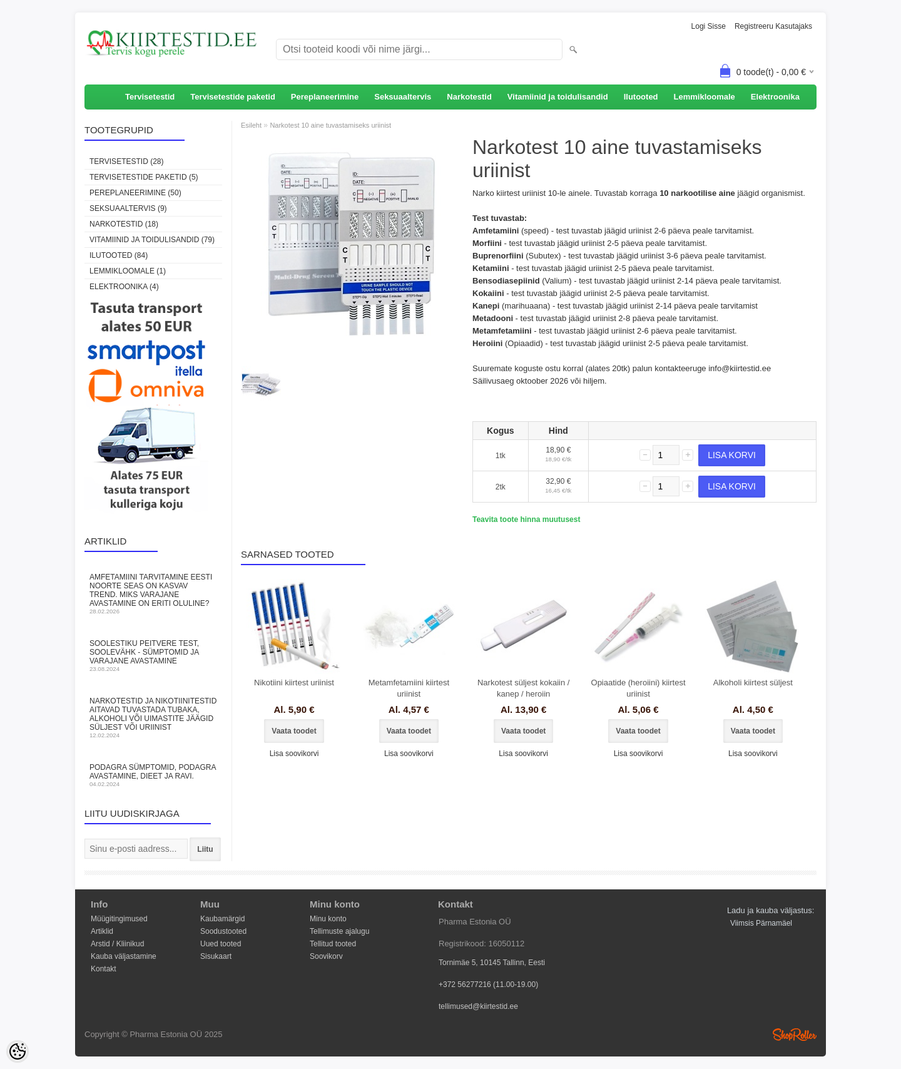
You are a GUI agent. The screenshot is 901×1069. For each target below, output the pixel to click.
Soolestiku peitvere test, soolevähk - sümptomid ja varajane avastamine (153, 655)
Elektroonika (775, 96)
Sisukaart (216, 956)
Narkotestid (469, 96)
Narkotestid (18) (123, 224)
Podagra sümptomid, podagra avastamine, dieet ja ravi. (153, 775)
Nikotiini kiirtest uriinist (294, 682)
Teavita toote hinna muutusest (526, 519)
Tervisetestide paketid (232, 96)
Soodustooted (223, 931)
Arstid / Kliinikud (117, 943)
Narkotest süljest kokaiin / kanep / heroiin (523, 688)
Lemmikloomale (704, 96)
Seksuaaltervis (402, 96)
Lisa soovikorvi (294, 753)
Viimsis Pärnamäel (761, 923)
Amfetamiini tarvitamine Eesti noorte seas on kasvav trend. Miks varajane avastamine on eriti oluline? (153, 594)
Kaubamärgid (222, 918)
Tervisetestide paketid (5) (143, 177)
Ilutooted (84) (118, 255)
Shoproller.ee (795, 1034)
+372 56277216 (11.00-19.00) (488, 984)
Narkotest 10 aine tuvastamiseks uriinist (330, 125)
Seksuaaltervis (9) (128, 208)
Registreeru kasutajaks (773, 26)
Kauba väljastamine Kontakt (123, 957)
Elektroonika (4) (124, 286)
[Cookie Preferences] (17, 1051)
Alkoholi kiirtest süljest (753, 682)
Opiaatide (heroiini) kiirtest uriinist (638, 688)
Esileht (251, 125)
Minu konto (328, 918)
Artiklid (102, 931)
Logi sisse (708, 26)
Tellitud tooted (333, 943)
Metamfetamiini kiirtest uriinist (409, 688)
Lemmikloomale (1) (127, 271)
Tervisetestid (150, 96)
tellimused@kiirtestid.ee (478, 1006)
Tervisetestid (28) (126, 161)
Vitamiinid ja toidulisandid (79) (152, 239)
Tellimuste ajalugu (339, 931)
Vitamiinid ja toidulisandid (557, 96)
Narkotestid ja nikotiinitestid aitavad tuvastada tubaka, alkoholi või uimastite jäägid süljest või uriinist (153, 718)
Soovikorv (326, 956)
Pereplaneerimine (325, 96)
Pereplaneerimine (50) (135, 192)
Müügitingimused (119, 918)
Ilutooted (641, 96)
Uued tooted (220, 943)
